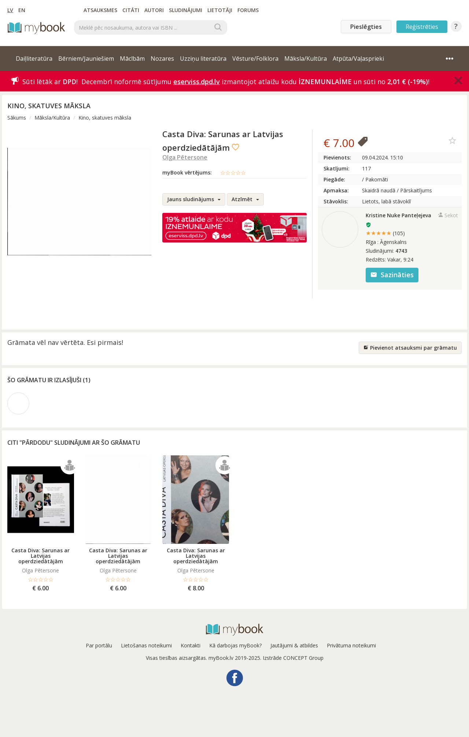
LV (10, 10)
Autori (154, 10)
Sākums (16, 117)
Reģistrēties (422, 27)
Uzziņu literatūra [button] (203, 58)
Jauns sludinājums (194, 199)
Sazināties (392, 274)
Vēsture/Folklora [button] (255, 58)
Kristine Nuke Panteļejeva (398, 215)
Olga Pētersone (184, 157)
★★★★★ (385, 233)
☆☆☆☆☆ (233, 173)
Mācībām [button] (132, 58)
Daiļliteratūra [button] (34, 58)
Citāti (130, 10)
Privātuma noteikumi (351, 645)
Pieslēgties (366, 27)
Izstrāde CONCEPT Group (293, 657)
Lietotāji (219, 10)
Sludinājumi (185, 10)
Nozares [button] (162, 58)
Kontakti (190, 645)
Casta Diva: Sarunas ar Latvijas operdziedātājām (40, 556)
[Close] (458, 80)
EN (21, 10)
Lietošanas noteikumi (146, 645)
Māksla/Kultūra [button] (305, 58)
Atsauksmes (100, 10)
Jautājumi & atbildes (294, 645)
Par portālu (99, 645)
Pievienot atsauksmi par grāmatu (410, 347)
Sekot (448, 215)
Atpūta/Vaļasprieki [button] (358, 58)
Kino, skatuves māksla (104, 117)
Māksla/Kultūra (52, 117)
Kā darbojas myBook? (235, 645)
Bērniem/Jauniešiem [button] (86, 58)
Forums (248, 10)
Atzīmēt (245, 199)
